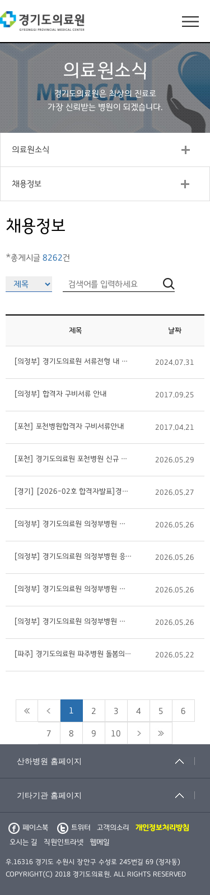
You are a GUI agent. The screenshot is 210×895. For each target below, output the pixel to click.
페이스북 (28, 828)
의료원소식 (30, 149)
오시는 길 (24, 842)
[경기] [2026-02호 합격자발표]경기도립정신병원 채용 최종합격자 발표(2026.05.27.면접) (73, 491)
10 (116, 733)
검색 (204, 708)
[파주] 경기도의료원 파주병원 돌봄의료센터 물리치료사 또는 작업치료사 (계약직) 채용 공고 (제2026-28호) (73, 654)
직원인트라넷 (63, 842)
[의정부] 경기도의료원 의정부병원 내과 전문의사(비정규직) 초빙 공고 (73, 621)
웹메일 (100, 842)
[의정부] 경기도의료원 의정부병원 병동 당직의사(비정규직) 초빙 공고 (73, 524)
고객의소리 (113, 828)
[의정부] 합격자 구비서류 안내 (60, 394)
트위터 (74, 828)
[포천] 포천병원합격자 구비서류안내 (69, 426)
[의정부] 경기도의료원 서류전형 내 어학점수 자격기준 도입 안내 (73, 361)
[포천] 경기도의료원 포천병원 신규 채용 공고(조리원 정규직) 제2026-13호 (73, 459)
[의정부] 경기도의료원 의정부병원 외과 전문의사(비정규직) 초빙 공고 (73, 589)
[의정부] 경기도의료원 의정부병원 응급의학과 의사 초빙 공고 (73, 556)
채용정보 (26, 183)
